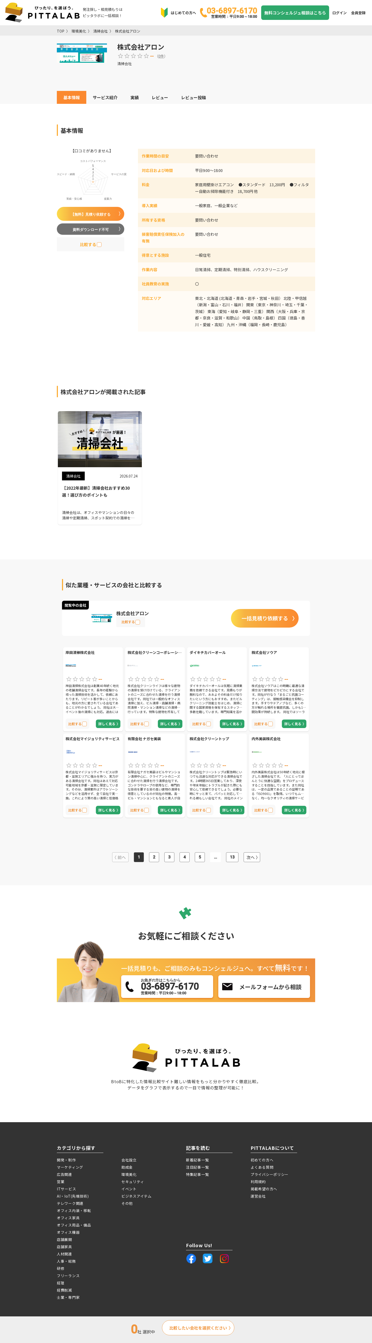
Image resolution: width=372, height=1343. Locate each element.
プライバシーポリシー (270, 1174)
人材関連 (64, 1253)
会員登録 (358, 12)
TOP (60, 31)
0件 (161, 56)
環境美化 (79, 31)
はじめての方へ (183, 12)
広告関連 (64, 1174)
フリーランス (68, 1275)
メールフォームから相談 (270, 986)
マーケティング (70, 1167)
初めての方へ (262, 1159)
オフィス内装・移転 (74, 1210)
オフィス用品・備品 (74, 1225)
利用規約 (258, 1181)
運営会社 (258, 1196)
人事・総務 (66, 1261)
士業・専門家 (68, 1297)
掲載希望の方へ (264, 1188)
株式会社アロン (127, 31)
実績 (134, 97)
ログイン (339, 12)
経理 (60, 1282)
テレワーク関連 (70, 1203)
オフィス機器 (68, 1232)
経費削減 (64, 1290)
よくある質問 (262, 1167)
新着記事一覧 (197, 1159)
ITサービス (66, 1188)
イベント (129, 1188)
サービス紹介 (105, 97)
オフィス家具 (68, 1217)
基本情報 (71, 97)
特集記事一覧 (197, 1174)
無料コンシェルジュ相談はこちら (295, 13)
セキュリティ (132, 1181)
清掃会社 (100, 31)
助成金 (127, 1167)
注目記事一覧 (197, 1167)
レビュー (160, 97)
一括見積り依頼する (265, 618)
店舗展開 (64, 1239)
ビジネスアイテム (136, 1196)
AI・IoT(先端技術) (73, 1196)
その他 (127, 1203)
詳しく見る (106, 723)
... (215, 857)
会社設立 (129, 1159)
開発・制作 (66, 1159)
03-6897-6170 (232, 12)
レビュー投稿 (193, 97)
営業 (60, 1181)
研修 (60, 1268)
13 (232, 857)
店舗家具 (64, 1246)
